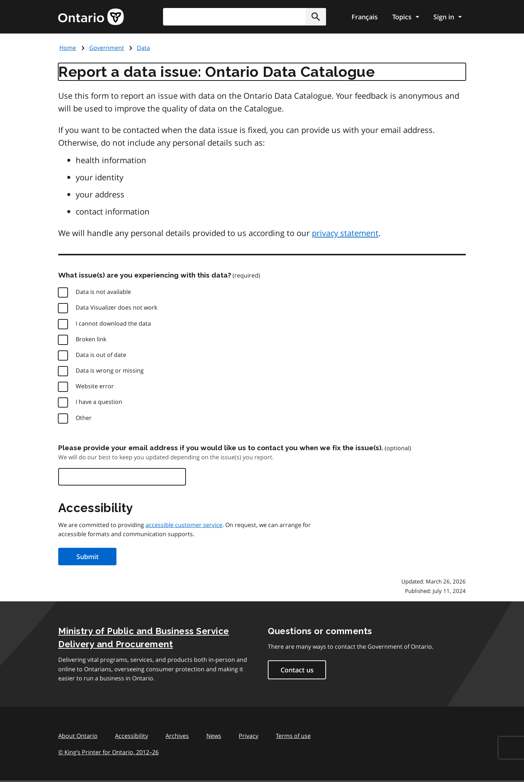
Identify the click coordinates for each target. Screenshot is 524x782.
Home (67, 48)
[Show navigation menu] (405, 16)
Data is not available (103, 292)
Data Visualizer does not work (116, 307)
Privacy (248, 736)
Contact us (297, 669)
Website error (95, 386)
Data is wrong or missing (110, 370)
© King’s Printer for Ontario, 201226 (108, 752)
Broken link (91, 339)
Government (106, 48)
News (213, 736)
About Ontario (78, 736)
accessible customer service (184, 525)
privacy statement (345, 232)
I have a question (99, 402)
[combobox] (244, 17)
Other (84, 418)
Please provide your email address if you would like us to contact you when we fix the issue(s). (220, 448)
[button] (316, 16)
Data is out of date (101, 355)
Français (365, 16)
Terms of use (293, 736)
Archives (177, 736)
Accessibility (131, 736)
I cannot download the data (113, 323)
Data (143, 48)
